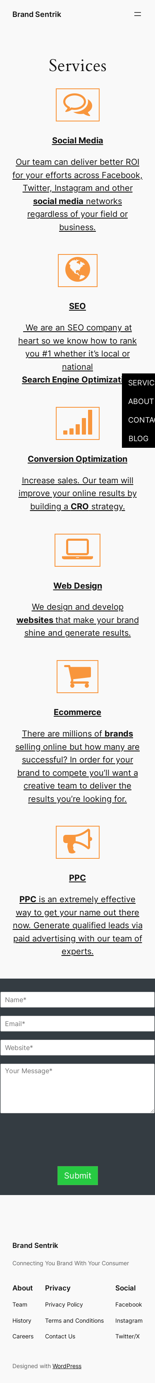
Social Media (77, 140)
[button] (138, 382)
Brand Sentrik (36, 14)
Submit (77, 1175)
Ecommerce (77, 712)
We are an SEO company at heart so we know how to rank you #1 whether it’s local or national (77, 353)
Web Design (77, 585)
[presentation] (78, 1152)
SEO (77, 306)
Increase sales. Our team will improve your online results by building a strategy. (78, 493)
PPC (77, 877)
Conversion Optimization (77, 459)
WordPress (66, 1365)
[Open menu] (138, 14)
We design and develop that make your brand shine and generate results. (78, 619)
